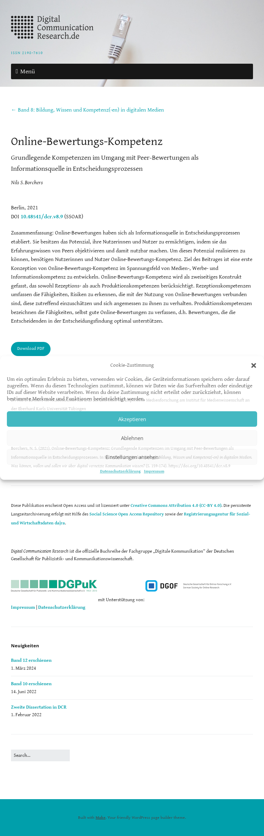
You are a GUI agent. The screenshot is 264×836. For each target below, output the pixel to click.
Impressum (154, 471)
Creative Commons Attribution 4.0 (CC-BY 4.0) (176, 505)
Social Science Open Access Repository (126, 514)
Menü (27, 71)
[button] (253, 365)
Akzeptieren (132, 419)
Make (101, 817)
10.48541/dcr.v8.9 (42, 216)
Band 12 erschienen (31, 660)
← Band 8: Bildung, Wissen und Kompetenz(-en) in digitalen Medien (87, 110)
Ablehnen (132, 438)
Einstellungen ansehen (132, 456)
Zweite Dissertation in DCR (38, 707)
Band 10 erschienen (31, 684)
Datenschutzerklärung (120, 471)
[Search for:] (40, 755)
